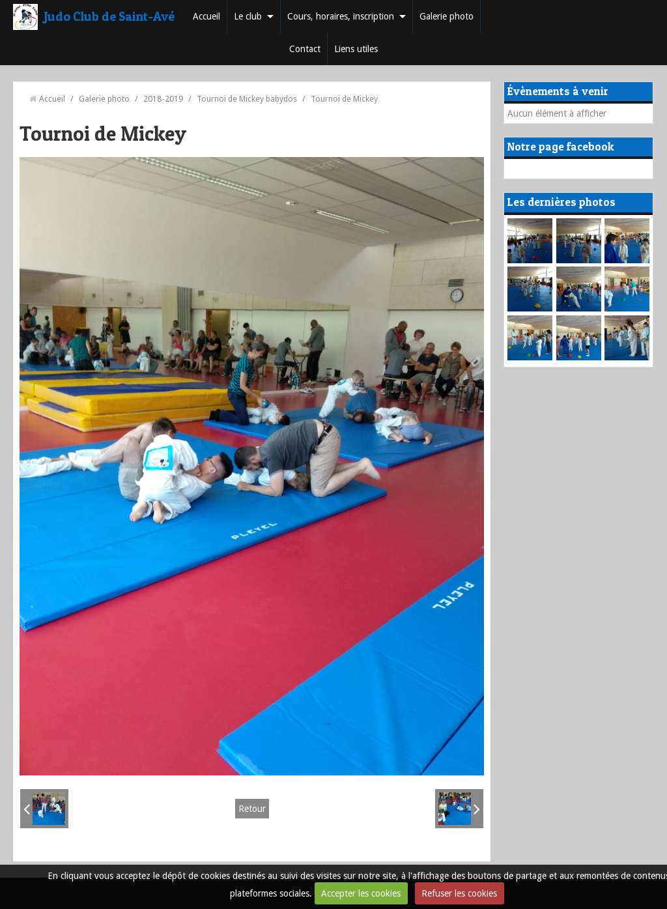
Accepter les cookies (361, 893)
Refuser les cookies (459, 893)
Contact (304, 49)
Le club (248, 16)
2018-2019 (163, 99)
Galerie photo (446, 16)
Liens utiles (356, 49)
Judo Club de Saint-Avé (109, 16)
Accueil (206, 16)
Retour (252, 808)
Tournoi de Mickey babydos (247, 99)
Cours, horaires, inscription (340, 16)
